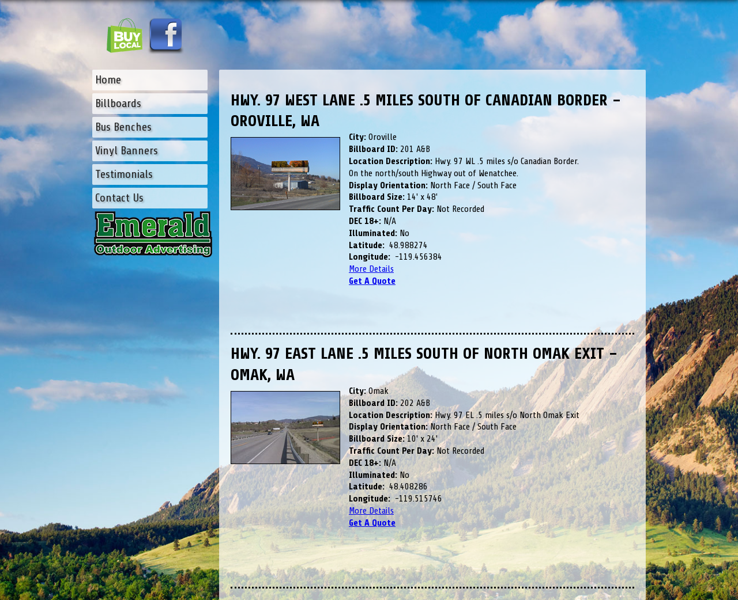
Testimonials (124, 174)
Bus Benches (123, 127)
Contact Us (119, 197)
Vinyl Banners (126, 150)
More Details (371, 269)
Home (108, 79)
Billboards (118, 103)
